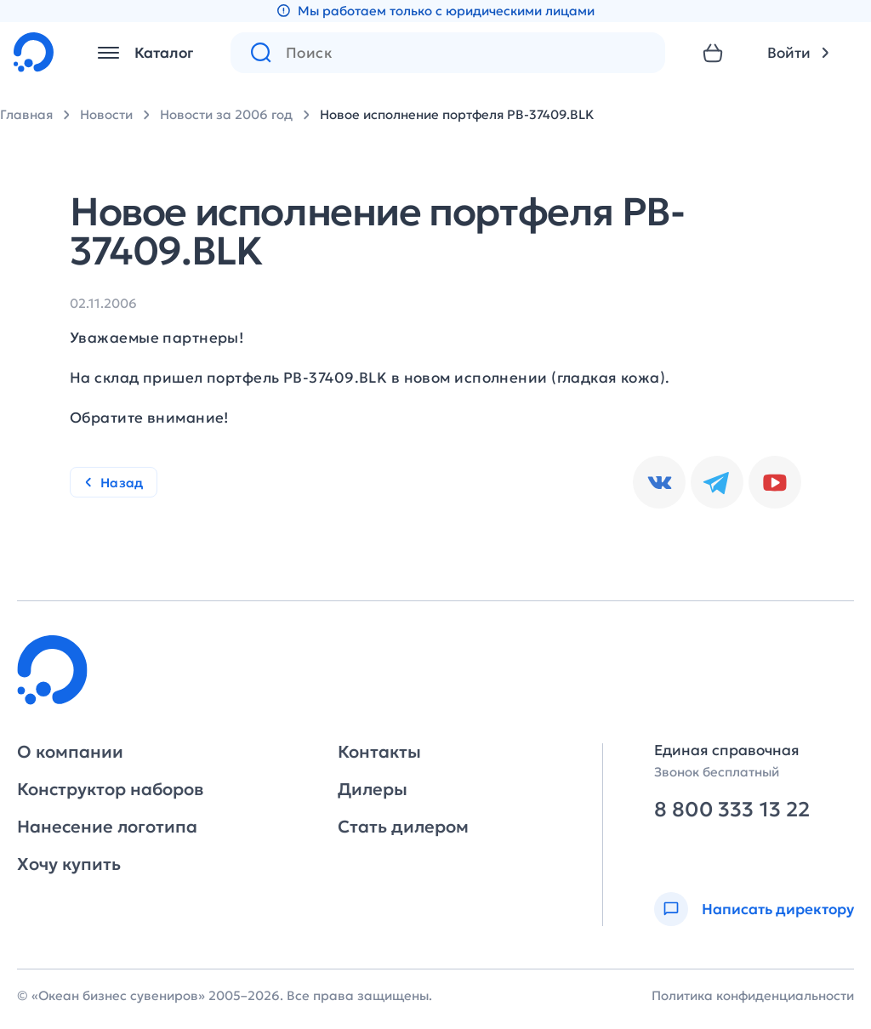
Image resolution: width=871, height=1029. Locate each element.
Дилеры (372, 789)
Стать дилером (403, 826)
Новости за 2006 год (226, 114)
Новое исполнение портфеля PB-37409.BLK (457, 114)
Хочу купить (69, 864)
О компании (70, 751)
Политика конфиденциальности (753, 995)
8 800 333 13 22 (732, 810)
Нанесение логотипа (107, 826)
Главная (26, 114)
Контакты (379, 751)
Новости (106, 114)
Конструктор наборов (110, 789)
